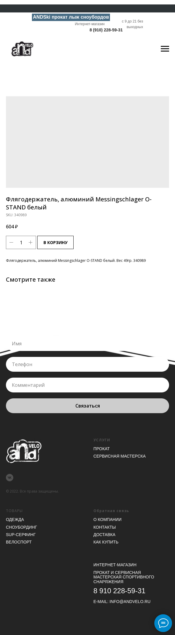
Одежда (15, 519)
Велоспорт (19, 542)
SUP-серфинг (20, 534)
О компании (107, 519)
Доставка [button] (104, 534)
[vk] (9, 477)
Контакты (104, 527)
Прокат (101, 448)
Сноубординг (21, 527)
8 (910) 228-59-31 (106, 30)
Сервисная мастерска (119, 456)
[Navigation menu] (165, 49)
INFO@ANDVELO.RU (129, 601)
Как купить (106, 542)
